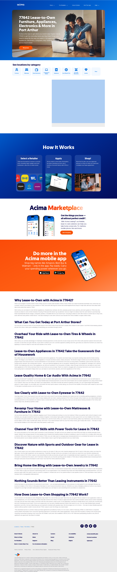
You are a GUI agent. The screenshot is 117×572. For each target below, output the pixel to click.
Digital (71, 540)
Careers (53, 534)
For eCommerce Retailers (39, 544)
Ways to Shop (18, 537)
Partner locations (92, 537)
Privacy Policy (27, 549)
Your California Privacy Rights (40, 549)
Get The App (87, 5)
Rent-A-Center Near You (21, 544)
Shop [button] (51, 5)
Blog (52, 540)
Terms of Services (18, 549)
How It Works (18, 534)
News (34, 537)
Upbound (89, 541)
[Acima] (17, 554)
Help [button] (96, 5)
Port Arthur (27, 526)
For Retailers (18, 540)
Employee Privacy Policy (54, 549)
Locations (16, 526)
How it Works (76, 5)
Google (60, 273)
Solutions (71, 537)
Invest (52, 537)
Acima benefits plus (92, 534)
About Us (35, 534)
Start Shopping (66, 232)
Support (34, 540)
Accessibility (72, 534)
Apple (45, 273)
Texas (21, 526)
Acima (20, 5)
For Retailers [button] (62, 5)
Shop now (26, 48)
